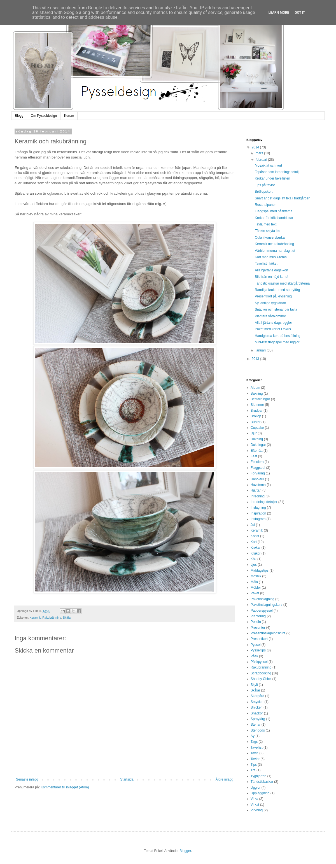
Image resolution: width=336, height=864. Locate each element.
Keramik (35, 617)
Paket (255, 593)
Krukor (255, 553)
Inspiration (258, 513)
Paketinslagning (262, 599)
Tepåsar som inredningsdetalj (276, 172)
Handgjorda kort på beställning (277, 336)
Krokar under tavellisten (272, 178)
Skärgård (257, 696)
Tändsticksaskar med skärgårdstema (282, 283)
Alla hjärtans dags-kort (271, 270)
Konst (255, 536)
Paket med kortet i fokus (273, 329)
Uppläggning (260, 793)
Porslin (256, 622)
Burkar (255, 422)
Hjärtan (256, 490)
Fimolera (257, 462)
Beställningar (260, 399)
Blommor (257, 405)
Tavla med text (265, 224)
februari (262, 160)
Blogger (185, 851)
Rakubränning (51, 617)
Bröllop (256, 416)
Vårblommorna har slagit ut (275, 251)
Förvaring (258, 473)
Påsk (254, 656)
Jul (253, 525)
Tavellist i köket (266, 264)
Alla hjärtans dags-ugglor (273, 323)
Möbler (256, 588)
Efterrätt (257, 451)
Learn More (279, 13)
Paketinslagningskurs (266, 605)
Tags (254, 742)
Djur (254, 433)
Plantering (258, 616)
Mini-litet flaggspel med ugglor (277, 342)
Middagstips (260, 570)
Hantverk (257, 479)
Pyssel (255, 645)
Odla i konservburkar (270, 237)
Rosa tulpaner (265, 205)
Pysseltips (258, 650)
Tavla (254, 753)
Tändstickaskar (262, 782)
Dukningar (258, 445)
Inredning (258, 496)
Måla (254, 582)
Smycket (257, 702)
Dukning (257, 439)
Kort (254, 542)
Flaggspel (258, 468)
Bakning (257, 393)
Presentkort (259, 639)
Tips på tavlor (265, 185)
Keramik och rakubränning (274, 244)
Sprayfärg (258, 719)
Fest (254, 456)
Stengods (258, 730)
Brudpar (257, 411)
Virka (254, 799)
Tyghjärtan (258, 776)
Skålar (67, 617)
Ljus (254, 565)
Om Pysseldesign (44, 116)
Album (255, 388)
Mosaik (256, 576)
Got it (300, 13)
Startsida (126, 779)
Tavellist (257, 747)
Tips (254, 765)
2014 (256, 147)
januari (261, 350)
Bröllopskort (263, 192)
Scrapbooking (261, 673)
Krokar (255, 547)
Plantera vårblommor (270, 316)
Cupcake (257, 428)
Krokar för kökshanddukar (274, 218)
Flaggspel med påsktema (273, 211)
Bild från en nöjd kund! (271, 277)
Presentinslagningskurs (268, 633)
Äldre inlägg (224, 779)
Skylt (254, 685)
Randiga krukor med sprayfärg (277, 290)
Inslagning (258, 507)
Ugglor (255, 788)
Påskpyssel (259, 662)
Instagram (258, 519)
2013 (256, 359)
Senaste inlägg (27, 779)
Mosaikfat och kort (268, 165)
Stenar (255, 724)
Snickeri (257, 707)
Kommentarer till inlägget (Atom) (65, 787)
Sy (253, 736)
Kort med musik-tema (271, 257)
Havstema (258, 485)
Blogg (19, 116)
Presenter (258, 628)
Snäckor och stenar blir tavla (276, 309)
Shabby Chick (261, 679)
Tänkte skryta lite (267, 231)
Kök (253, 559)
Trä (253, 770)
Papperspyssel (262, 611)
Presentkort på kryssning (273, 296)
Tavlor (255, 759)
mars (260, 153)
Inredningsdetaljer (264, 502)
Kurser (69, 116)
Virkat (255, 805)
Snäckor (257, 713)
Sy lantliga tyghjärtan (270, 303)
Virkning (257, 810)
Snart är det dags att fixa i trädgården (282, 198)
